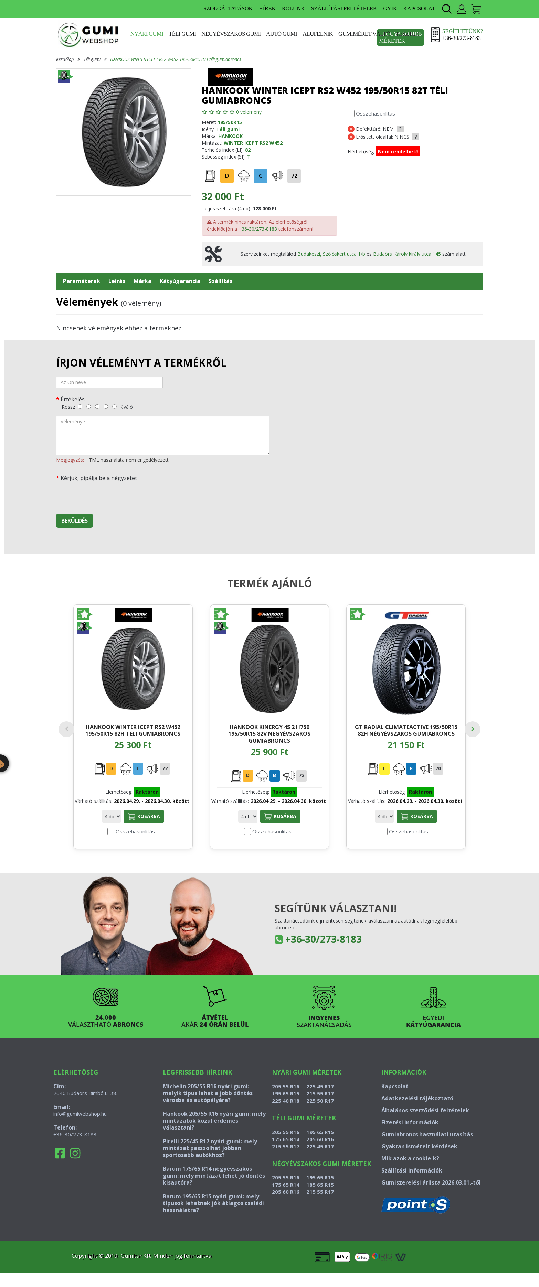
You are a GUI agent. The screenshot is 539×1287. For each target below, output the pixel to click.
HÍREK (267, 8)
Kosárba (144, 830)
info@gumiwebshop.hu (80, 1127)
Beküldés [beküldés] (74, 520)
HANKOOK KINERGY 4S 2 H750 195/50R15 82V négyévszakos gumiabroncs (269, 733)
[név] (109, 382)
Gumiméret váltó (364, 34)
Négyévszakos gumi (231, 34)
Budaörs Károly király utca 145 (407, 254)
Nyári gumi (146, 34)
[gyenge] (88, 406)
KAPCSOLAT (419, 8)
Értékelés (73, 399)
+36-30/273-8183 (258, 229)
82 (248, 149)
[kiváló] (114, 406)
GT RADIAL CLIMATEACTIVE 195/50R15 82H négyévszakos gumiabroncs (406, 730)
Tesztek (407, 34)
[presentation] (108, 495)
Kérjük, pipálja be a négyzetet (99, 477)
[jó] (106, 406)
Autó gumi (281, 34)
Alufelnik (318, 34)
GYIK (390, 8)
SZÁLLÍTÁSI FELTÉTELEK (344, 8)
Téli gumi (182, 34)
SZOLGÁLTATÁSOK (228, 8)
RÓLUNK (293, 8)
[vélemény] (163, 435)
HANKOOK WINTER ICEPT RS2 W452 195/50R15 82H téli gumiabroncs (132, 730)
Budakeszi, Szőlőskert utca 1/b (331, 254)
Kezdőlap (65, 59)
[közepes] (97, 406)
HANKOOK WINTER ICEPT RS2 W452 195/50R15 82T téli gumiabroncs (175, 59)
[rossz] (80, 406)
